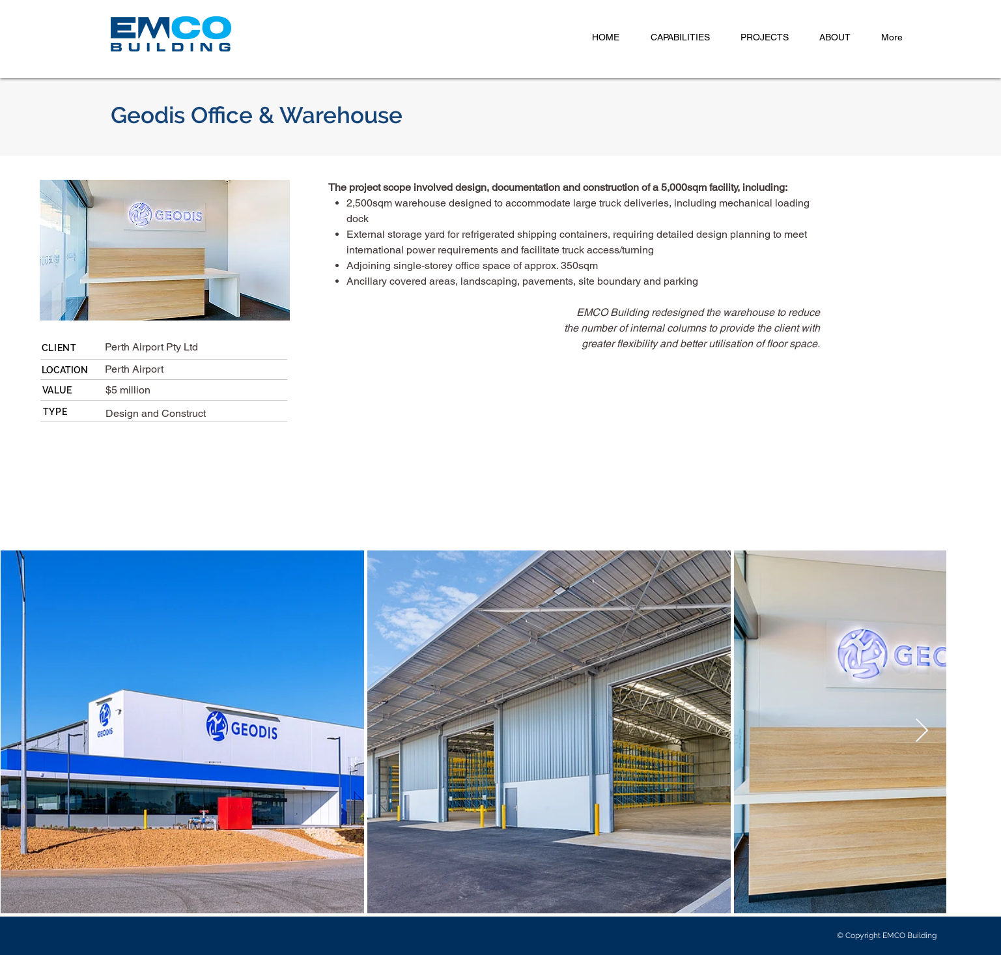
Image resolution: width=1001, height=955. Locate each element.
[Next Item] (921, 731)
